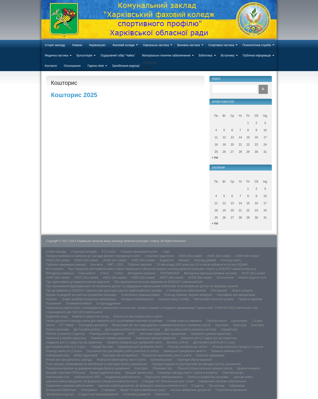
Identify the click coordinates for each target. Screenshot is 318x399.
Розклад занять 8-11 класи (64, 351)
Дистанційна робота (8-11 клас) (214, 342)
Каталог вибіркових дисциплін (191, 390)
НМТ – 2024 (115, 264)
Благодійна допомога (93, 325)
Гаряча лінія (96, 66)
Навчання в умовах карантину (211, 334)
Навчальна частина (156, 45)
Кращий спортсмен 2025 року (66, 372)
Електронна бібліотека (61, 390)
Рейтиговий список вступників (214, 299)
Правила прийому (250, 299)
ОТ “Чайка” (67, 325)
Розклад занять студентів (106, 334)
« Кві (215, 157)
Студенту (198, 385)
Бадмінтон (167, 260)
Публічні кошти (217, 321)
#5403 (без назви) (86, 260)
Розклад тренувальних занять (188, 347)
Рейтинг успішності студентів (65, 334)
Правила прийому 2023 (226, 351)
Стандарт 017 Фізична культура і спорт (168, 381)
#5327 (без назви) (253, 273)
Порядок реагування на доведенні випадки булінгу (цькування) (88, 368)
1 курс (166, 251)
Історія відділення (109, 303)
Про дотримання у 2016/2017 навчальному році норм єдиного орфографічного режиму (104, 290)
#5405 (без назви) (115, 260)
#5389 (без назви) (190, 256)
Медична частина (56, 55)
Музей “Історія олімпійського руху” (143, 390)
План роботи (86, 273)
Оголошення (72, 66)
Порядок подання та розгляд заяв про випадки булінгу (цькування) (196, 364)
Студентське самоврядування (98, 394)
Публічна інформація (257, 55)
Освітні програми (57, 329)
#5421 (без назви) (86, 277)
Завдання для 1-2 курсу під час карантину (209, 338)
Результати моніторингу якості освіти (138, 316)
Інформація (237, 385)
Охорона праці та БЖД (174, 299)
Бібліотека (205, 55)
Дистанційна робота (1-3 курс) (66, 347)
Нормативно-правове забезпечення (222, 381)
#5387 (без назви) (58, 277)
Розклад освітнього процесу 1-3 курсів (237, 347)
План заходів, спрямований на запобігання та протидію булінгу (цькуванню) (96, 364)
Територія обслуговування (119, 355)
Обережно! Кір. (163, 368)
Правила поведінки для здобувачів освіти (134, 342)
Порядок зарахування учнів (139, 251)
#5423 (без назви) (115, 277)
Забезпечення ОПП (87, 377)
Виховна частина (188, 45)
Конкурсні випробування (137, 299)
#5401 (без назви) (58, 260)
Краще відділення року (105, 372)
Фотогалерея (54, 269)
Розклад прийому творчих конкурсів (188, 295)
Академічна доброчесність (122, 377)
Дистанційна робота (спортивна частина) (132, 329)
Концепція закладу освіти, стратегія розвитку (188, 372)
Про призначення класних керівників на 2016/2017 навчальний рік (158, 282)
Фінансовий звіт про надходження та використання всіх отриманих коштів (161, 325)
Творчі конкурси (242, 290)
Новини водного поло (252, 277)
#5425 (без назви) (143, 277)
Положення (53, 303)
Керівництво (97, 45)
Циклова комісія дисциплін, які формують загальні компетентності (142, 385)
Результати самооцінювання (164, 377)
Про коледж (217, 385)
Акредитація (229, 329)
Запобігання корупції (125, 66)
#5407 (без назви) (143, 260)
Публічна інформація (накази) (66, 264)
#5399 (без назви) (247, 256)
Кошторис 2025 (74, 94)
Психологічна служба (257, 45)
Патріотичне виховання (231, 390)
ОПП (131, 334)
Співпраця (109, 390)
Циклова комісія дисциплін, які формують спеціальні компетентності (91, 381)
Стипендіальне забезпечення (186, 290)
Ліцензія (51, 299)
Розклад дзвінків (205, 260)
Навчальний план (58, 355)
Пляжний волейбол (79, 303)
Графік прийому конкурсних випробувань (89, 299)
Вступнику (227, 55)
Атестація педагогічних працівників (163, 334)
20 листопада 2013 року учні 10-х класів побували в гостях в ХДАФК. (202, 264)
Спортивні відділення (159, 256)
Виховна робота (177, 342)
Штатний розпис (161, 360)
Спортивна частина (221, 45)
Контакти (51, 66)
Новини (77, 45)
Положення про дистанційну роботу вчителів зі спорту (122, 351)
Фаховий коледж (124, 45)
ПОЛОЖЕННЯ (169, 273)
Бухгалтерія (84, 55)
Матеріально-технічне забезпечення (166, 55)
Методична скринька (59, 273)
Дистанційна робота (87, 329)
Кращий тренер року (139, 372)
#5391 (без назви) (219, 256)
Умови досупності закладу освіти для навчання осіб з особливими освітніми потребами (104, 321)
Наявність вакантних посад (90, 316)
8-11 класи (109, 251)
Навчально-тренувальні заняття (185, 351)
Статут (105, 273)
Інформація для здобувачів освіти (140, 347)
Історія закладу (55, 45)
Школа (50, 325)
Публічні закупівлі (140, 264)
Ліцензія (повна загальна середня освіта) (204, 368)
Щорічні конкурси (248, 368)
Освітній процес (233, 372)
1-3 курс (257, 321)
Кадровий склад (56, 316)
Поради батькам (102, 347)
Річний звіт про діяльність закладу (69, 360)
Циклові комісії (243, 377)
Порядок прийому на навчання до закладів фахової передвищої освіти (93, 256)
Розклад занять (231, 260)
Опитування (219, 290)
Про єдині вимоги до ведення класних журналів (78, 282)
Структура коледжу (84, 251)
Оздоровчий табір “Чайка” (118, 55)
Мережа (184, 260)
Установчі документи (137, 394)
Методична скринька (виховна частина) (210, 273)
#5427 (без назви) (171, 277)
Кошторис (222, 325)
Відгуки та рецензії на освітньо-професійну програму (81, 295)
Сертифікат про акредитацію (236, 295)
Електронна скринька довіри (140, 295)
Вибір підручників (86, 355)
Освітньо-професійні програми (208, 377)
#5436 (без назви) (200, 277)
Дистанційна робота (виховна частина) (190, 329)
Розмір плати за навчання (184, 321)
